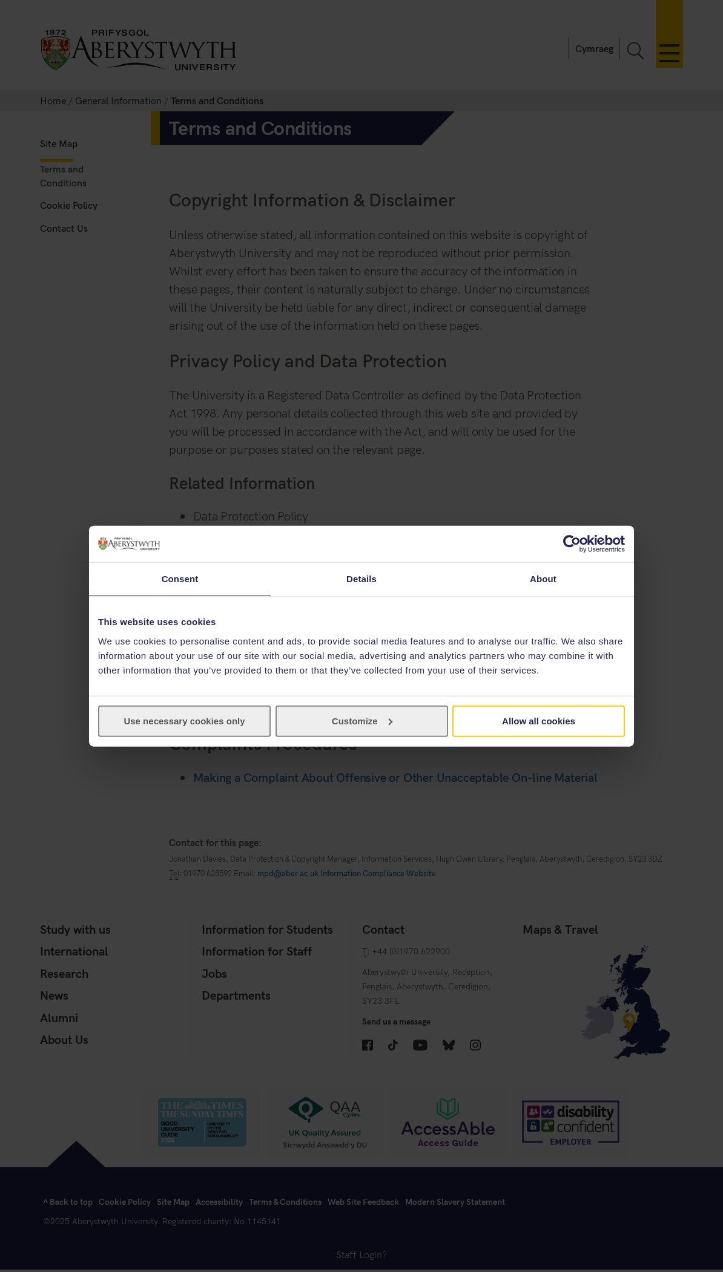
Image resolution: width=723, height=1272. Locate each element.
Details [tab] (361, 579)
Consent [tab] (180, 579)
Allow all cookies (538, 720)
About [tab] (543, 579)
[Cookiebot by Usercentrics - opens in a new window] (572, 544)
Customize (362, 720)
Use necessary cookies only (184, 720)
